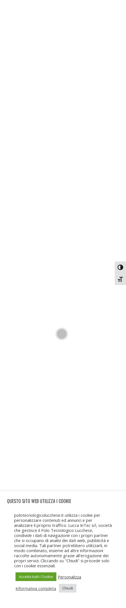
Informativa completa (36, 588)
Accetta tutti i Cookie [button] (36, 576)
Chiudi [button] (67, 588)
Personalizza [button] (69, 576)
